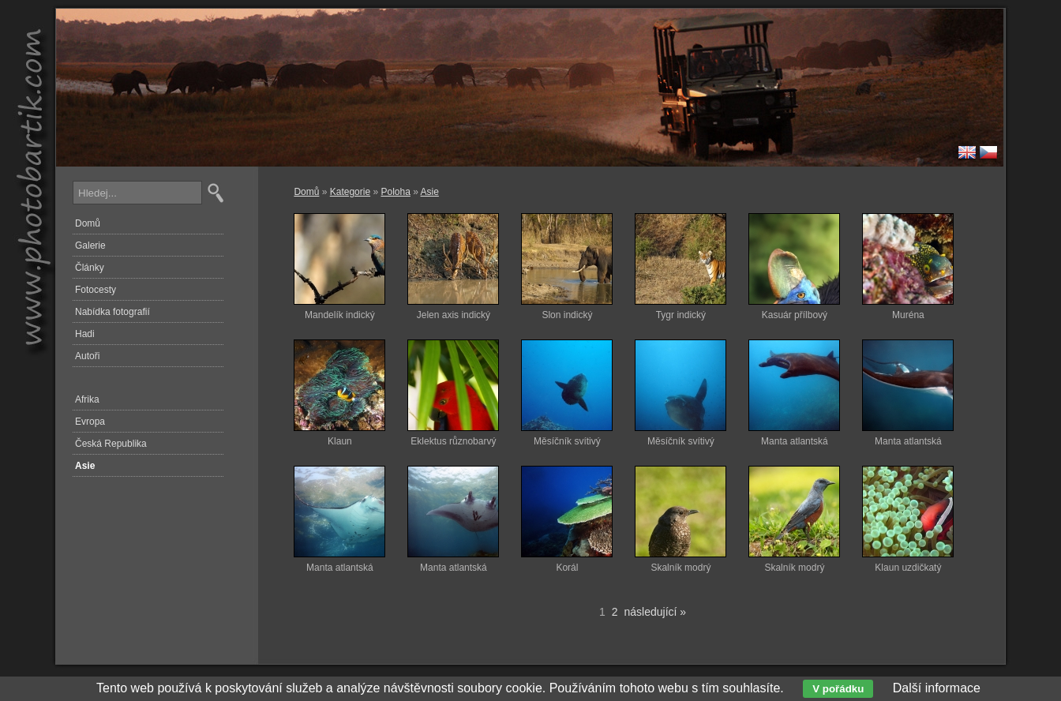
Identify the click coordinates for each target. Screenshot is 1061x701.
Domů (306, 191)
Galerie (90, 245)
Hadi (85, 333)
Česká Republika (111, 443)
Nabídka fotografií (112, 311)
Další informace (936, 688)
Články (89, 267)
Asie (430, 191)
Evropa (90, 421)
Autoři (87, 356)
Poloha (395, 191)
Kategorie (350, 191)
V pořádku (838, 689)
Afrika (87, 399)
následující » (655, 611)
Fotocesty (95, 289)
